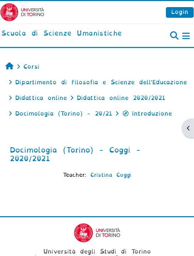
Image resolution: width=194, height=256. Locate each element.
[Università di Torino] (22, 12)
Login (179, 12)
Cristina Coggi (110, 175)
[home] (61, 34)
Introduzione (147, 113)
